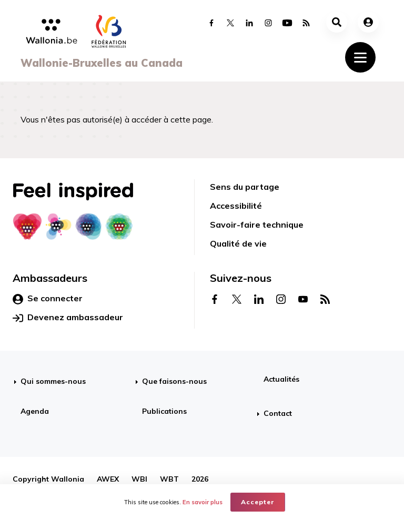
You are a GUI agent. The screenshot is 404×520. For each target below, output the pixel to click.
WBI (139, 479)
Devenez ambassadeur (68, 317)
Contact (278, 413)
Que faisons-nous (174, 381)
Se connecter (48, 298)
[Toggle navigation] (360, 57)
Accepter (258, 502)
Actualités (281, 379)
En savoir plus (203, 502)
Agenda (35, 411)
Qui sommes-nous (53, 381)
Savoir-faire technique (257, 224)
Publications (164, 411)
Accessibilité (236, 205)
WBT (169, 479)
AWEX (108, 479)
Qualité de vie (238, 243)
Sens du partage (244, 186)
